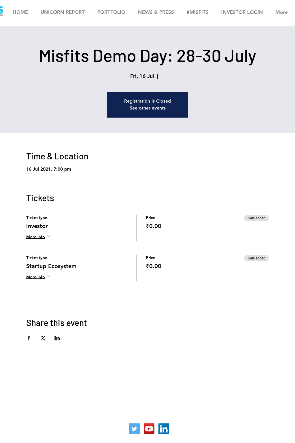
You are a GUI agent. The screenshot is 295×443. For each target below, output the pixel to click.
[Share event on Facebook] (29, 338)
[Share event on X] (43, 338)
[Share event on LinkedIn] (57, 338)
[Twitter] (134, 428)
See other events (148, 108)
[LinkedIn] (163, 428)
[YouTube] (149, 428)
